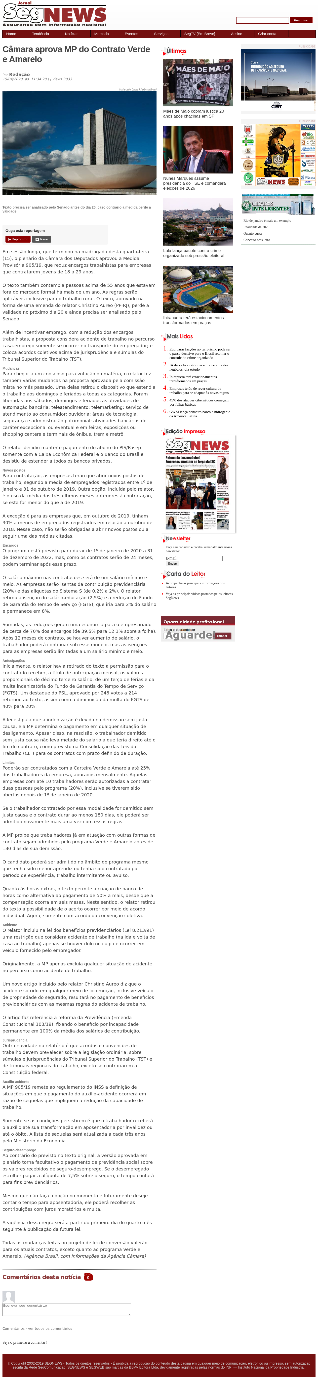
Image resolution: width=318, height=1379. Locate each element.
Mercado (101, 34)
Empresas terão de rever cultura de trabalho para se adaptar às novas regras (199, 391)
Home (11, 34)
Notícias (71, 34)
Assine (236, 34)
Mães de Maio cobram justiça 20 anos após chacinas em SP (193, 114)
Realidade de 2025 (256, 227)
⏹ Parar (41, 239)
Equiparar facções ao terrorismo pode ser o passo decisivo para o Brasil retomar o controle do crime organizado (200, 353)
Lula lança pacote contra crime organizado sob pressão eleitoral (193, 253)
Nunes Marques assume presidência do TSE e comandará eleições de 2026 (194, 183)
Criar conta (267, 34)
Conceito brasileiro (256, 240)
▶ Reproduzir (18, 239)
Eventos (131, 34)
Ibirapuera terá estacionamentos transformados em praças (193, 320)
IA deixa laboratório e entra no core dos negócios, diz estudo (199, 367)
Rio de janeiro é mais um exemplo (267, 220)
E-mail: (194, 558)
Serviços (161, 34)
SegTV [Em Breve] (199, 34)
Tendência (40, 34)
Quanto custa (252, 233)
